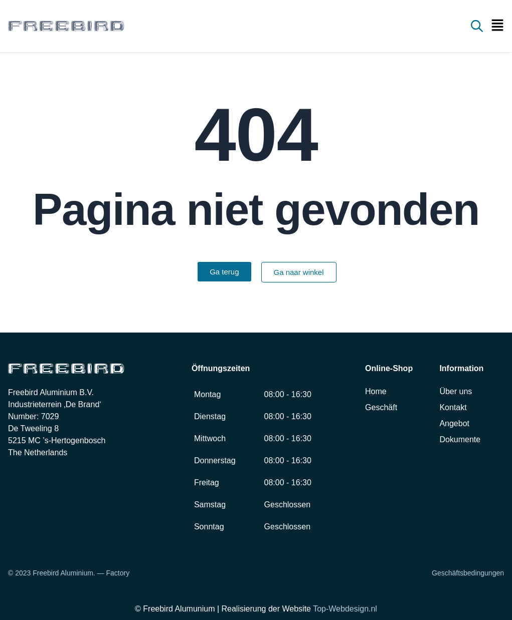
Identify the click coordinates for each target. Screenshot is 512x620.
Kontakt (452, 407)
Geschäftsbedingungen (468, 573)
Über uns (455, 391)
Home (376, 391)
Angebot (454, 423)
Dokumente (459, 439)
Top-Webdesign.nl (345, 608)
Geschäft (381, 407)
